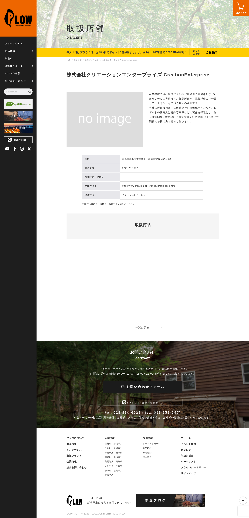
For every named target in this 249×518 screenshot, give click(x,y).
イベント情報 (12, 73)
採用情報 (148, 438)
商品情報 (10, 51)
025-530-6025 (127, 412)
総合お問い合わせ (15, 80)
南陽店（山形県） (113, 457)
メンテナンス (74, 449)
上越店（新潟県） (113, 443)
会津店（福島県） (113, 470)
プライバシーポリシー (193, 467)
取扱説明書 (187, 455)
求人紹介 (147, 457)
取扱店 (9, 58)
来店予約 (109, 475)
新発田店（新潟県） (115, 452)
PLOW (18, 18)
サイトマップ (188, 473)
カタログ (186, 449)
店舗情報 (110, 438)
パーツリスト (188, 461)
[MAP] (128, 502)
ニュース (186, 438)
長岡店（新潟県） (113, 448)
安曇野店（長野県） (115, 461)
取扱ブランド (74, 455)
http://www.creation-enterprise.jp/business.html (148, 186)
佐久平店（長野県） (115, 466)
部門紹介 (147, 452)
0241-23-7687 (130, 168)
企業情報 (72, 461)
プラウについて (14, 43)
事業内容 (147, 448)
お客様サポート (14, 66)
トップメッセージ (152, 443)
